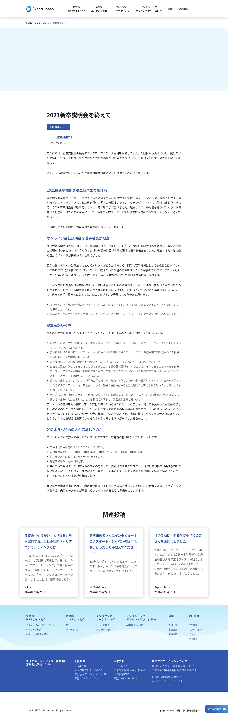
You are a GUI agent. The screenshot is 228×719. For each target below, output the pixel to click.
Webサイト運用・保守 (37, 634)
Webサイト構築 (33, 629)
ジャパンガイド (104, 624)
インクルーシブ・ (141, 617)
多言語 (36, 617)
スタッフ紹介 (195, 629)
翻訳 (68, 624)
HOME (29, 22)
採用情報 (193, 639)
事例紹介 (172, 629)
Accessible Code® (134, 624)
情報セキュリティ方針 (170, 710)
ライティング (72, 629)
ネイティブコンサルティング (40, 624)
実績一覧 (172, 624)
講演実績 (172, 634)
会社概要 (193, 624)
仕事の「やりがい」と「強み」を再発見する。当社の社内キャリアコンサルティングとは (48, 541)
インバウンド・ (105, 617)
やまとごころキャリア (60, 202)
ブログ (38, 22)
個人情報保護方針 (191, 710)
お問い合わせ (217, 708)
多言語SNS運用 (103, 629)
